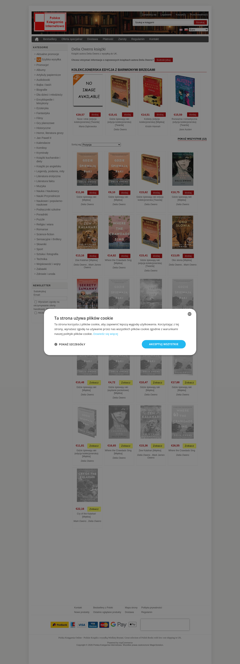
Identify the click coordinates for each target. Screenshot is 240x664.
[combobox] (189, 314)
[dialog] (120, 332)
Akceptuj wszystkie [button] (163, 344)
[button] (69, 344)
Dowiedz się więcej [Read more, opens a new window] (105, 334)
